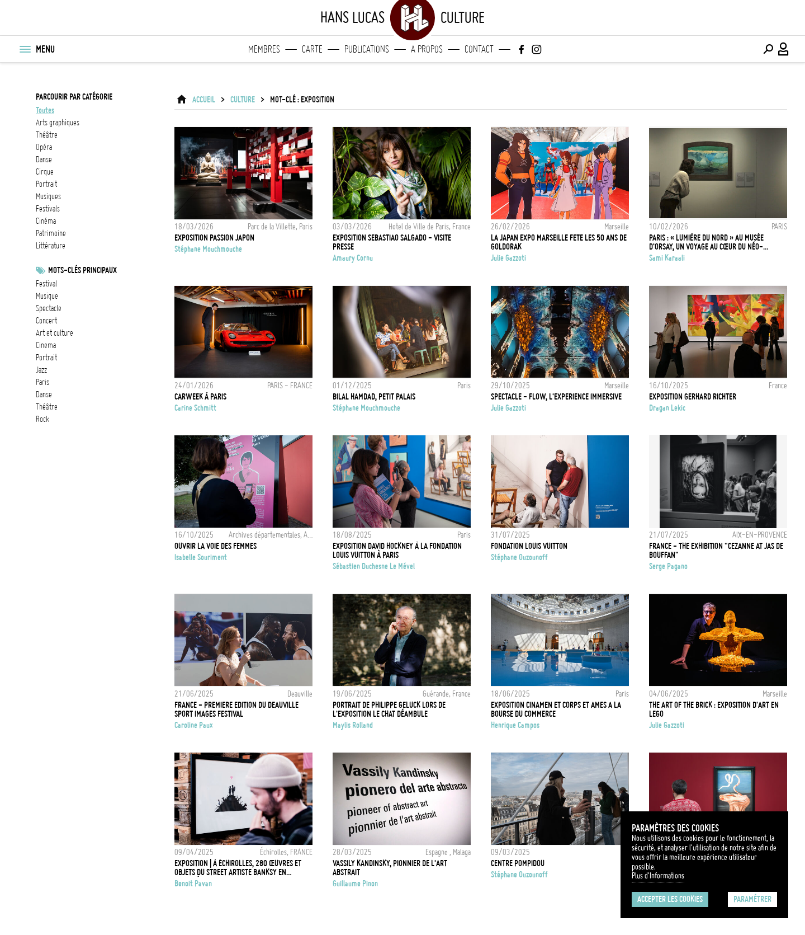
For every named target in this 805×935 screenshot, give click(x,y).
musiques (48, 196)
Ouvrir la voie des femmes (215, 546)
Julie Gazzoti (508, 258)
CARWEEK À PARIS (200, 396)
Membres (264, 49)
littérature (50, 246)
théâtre (47, 135)
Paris (42, 382)
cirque (45, 172)
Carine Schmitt (195, 408)
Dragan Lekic (667, 408)
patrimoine (51, 233)
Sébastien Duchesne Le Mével (374, 566)
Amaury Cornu (353, 258)
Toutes (45, 110)
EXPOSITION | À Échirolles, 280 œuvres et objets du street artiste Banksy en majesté (237, 868)
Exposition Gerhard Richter (692, 396)
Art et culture (54, 333)
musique (47, 296)
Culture (242, 100)
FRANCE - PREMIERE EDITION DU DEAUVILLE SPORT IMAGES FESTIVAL (236, 709)
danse (44, 159)
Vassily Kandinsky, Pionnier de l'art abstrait (390, 868)
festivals (48, 209)
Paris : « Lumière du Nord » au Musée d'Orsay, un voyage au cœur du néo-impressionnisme (706, 242)
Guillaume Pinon (355, 883)
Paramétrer (752, 899)
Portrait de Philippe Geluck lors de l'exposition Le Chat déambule (389, 709)
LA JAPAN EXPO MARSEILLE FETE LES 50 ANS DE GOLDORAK (559, 242)
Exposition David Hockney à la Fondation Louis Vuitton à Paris (397, 551)
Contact (479, 49)
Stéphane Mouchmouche (208, 249)
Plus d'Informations (658, 876)
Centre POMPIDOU (517, 863)
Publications (366, 49)
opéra (44, 147)
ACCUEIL (203, 100)
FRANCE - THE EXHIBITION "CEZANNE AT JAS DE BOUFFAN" (716, 551)
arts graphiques (57, 123)
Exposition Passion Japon (214, 237)
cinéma (46, 221)
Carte (312, 49)
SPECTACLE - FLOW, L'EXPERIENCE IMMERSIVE (556, 396)
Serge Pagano (668, 566)
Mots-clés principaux (82, 270)
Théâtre (47, 407)
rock (42, 419)
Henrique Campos (515, 725)
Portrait (46, 358)
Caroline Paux (193, 725)
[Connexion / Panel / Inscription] (784, 49)
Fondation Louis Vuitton (529, 546)
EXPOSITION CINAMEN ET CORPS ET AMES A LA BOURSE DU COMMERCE (556, 709)
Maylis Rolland (353, 725)
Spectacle (48, 308)
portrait (46, 184)
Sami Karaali (667, 258)
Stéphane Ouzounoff (519, 557)
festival (46, 284)
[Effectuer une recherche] (768, 49)
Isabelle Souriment (200, 557)
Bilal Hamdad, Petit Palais (374, 396)
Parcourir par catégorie (74, 97)
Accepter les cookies (670, 899)
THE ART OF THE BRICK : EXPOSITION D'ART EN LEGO (714, 709)
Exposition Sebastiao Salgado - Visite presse (392, 242)
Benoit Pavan (193, 883)
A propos (427, 49)
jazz (41, 370)
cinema (46, 345)
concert (46, 321)
